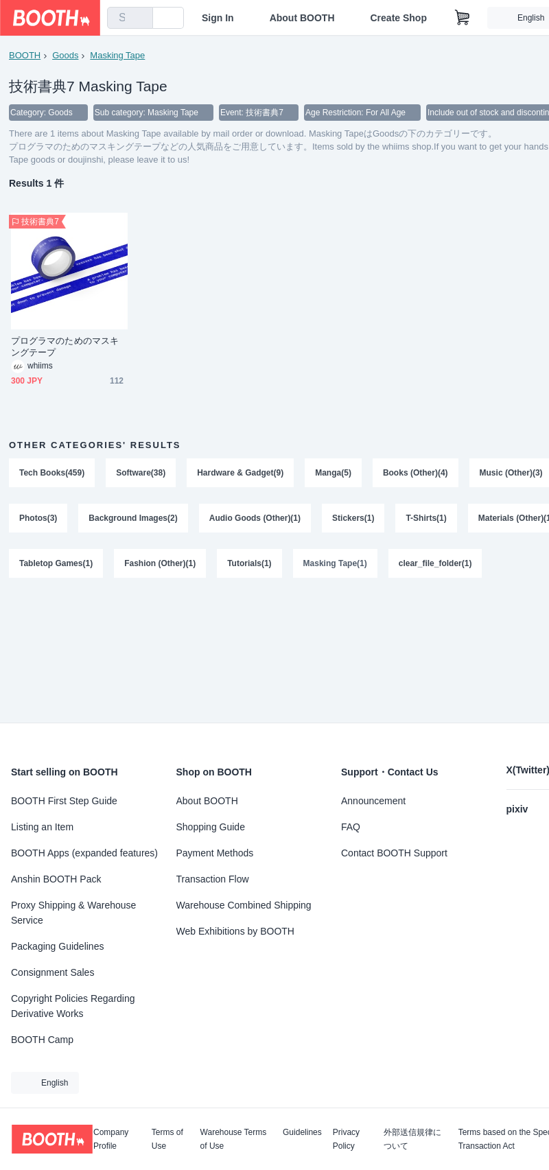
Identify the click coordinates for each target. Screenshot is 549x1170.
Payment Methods (215, 852)
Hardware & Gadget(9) (240, 473)
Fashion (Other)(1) (160, 563)
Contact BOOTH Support (394, 852)
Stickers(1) (353, 518)
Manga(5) (333, 473)
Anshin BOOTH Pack (56, 879)
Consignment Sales (52, 972)
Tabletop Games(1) (56, 563)
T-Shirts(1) (426, 518)
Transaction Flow (212, 879)
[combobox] (130, 18)
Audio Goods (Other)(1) (255, 518)
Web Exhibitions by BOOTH (235, 931)
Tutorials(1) (249, 563)
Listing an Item (42, 826)
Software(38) (140, 473)
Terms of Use (167, 1139)
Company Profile (110, 1139)
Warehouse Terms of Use (233, 1139)
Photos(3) (38, 518)
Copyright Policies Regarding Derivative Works (73, 1006)
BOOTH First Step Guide (64, 800)
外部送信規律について (412, 1139)
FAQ (350, 826)
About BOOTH (303, 18)
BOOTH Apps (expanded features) (84, 852)
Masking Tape (117, 55)
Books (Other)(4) (415, 473)
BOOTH (24, 55)
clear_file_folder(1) (435, 563)
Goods (65, 55)
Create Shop (399, 18)
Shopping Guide (210, 826)
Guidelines (302, 1132)
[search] (140, 18)
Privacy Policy (346, 1139)
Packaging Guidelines (57, 946)
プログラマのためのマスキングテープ (65, 347)
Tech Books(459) (51, 473)
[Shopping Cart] (463, 18)
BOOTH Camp (42, 1039)
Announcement (373, 800)
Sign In (218, 18)
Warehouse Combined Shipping (244, 905)
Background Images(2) (133, 518)
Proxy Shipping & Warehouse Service (73, 913)
